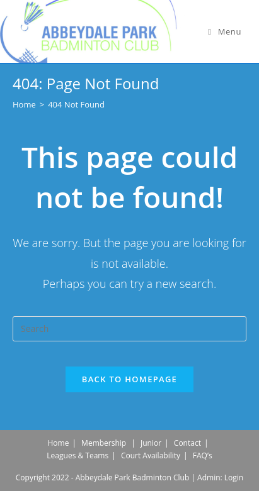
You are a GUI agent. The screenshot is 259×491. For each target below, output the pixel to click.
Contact (187, 443)
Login (233, 477)
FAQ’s (202, 455)
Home (58, 443)
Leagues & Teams (77, 455)
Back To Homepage (129, 379)
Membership (103, 443)
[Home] (24, 104)
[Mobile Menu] (224, 31)
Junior (151, 443)
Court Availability (150, 455)
